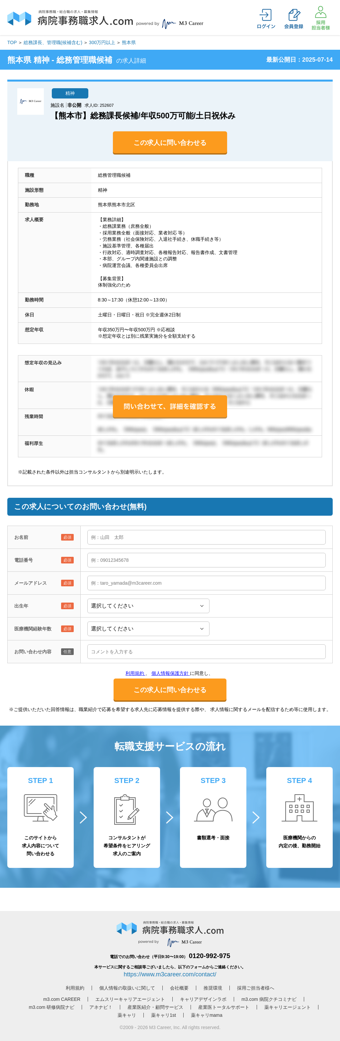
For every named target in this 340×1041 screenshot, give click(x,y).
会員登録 (293, 19)
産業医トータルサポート (223, 1007)
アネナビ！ (101, 1007)
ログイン (266, 19)
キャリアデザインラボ (203, 999)
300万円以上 (102, 42)
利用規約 (135, 673)
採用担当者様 (321, 18)
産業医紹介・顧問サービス (155, 1007)
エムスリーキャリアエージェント (130, 999)
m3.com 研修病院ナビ (52, 1007)
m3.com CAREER (61, 999)
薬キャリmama (206, 1015)
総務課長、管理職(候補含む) (53, 42)
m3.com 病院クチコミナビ (269, 999)
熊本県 (129, 42)
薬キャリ (127, 1015)
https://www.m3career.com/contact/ (170, 974)
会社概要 (179, 988)
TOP (12, 42)
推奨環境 (213, 988)
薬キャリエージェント (287, 1007)
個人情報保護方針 (170, 673)
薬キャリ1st (163, 1015)
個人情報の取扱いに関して (127, 988)
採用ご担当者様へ (255, 988)
